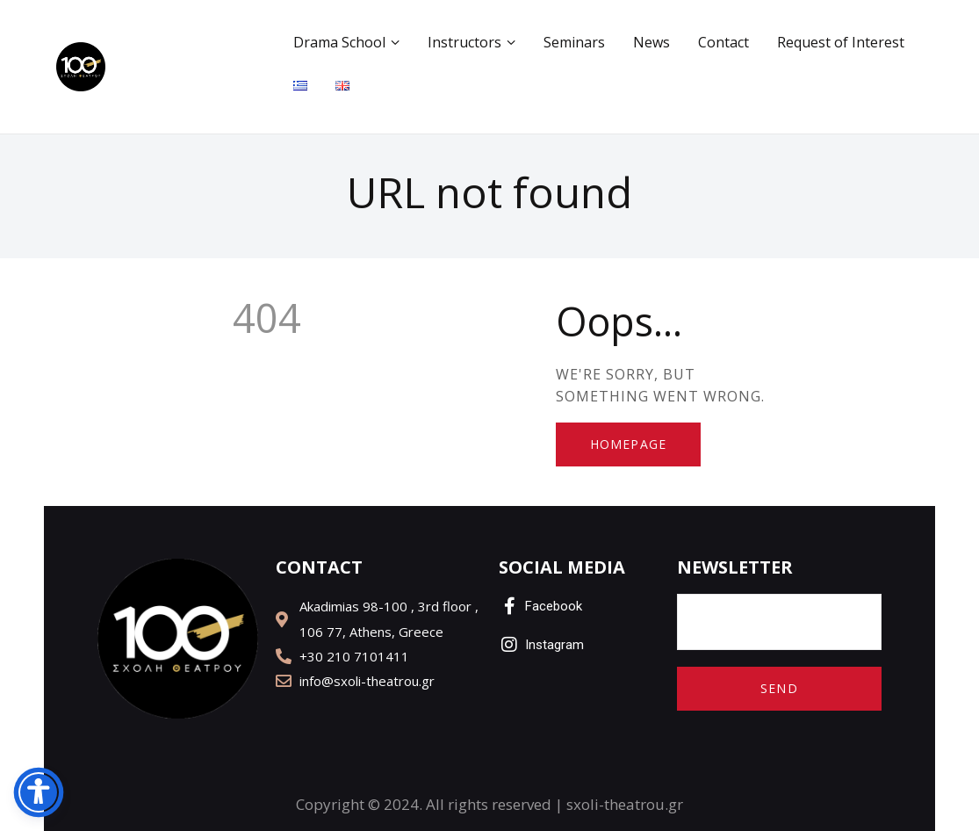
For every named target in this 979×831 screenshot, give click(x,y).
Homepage (628, 444)
